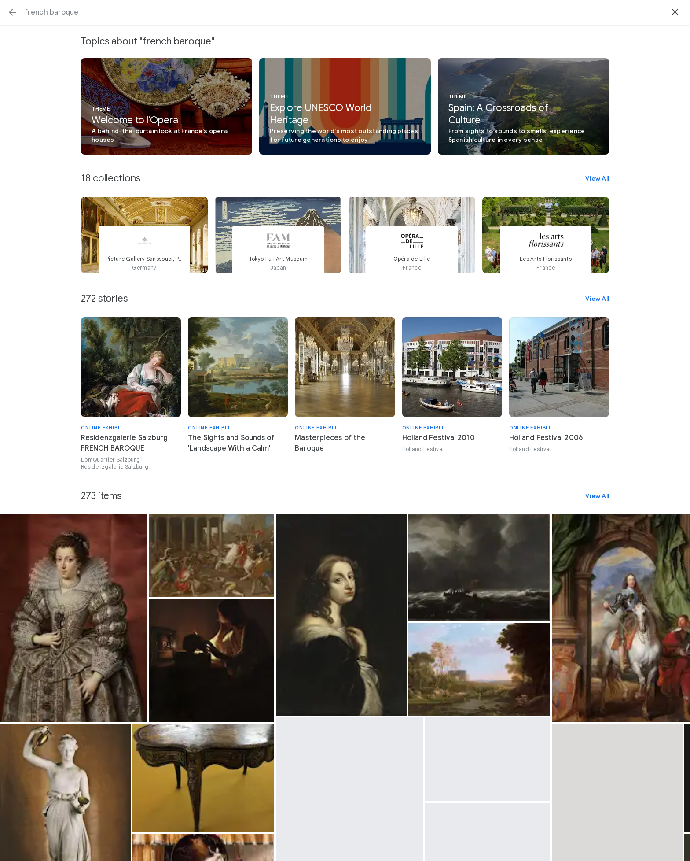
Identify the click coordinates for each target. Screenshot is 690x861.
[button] (12, 12)
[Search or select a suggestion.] (345, 12)
